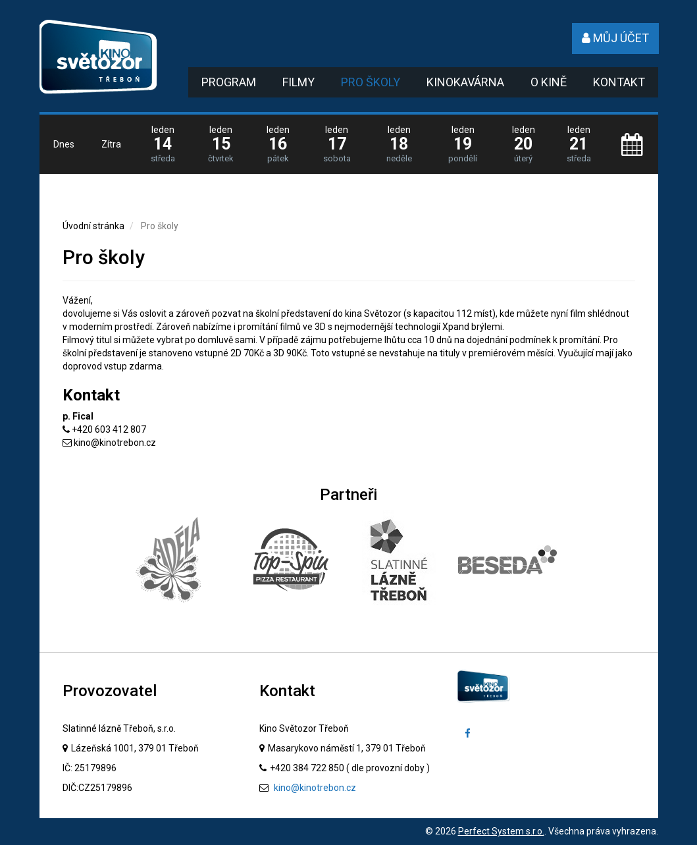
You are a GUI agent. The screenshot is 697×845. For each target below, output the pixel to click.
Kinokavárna (465, 82)
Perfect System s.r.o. (501, 831)
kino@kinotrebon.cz (115, 442)
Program (228, 82)
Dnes (63, 144)
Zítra (111, 144)
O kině (548, 82)
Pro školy (370, 82)
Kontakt (619, 82)
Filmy (298, 82)
